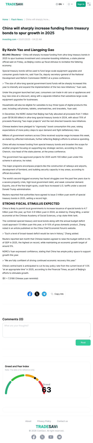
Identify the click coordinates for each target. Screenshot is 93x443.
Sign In (80, 4)
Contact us (62, 421)
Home (5, 19)
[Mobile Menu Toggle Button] (89, 4)
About (28, 421)
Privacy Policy (44, 421)
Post (83, 342)
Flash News (17, 19)
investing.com (9, 39)
